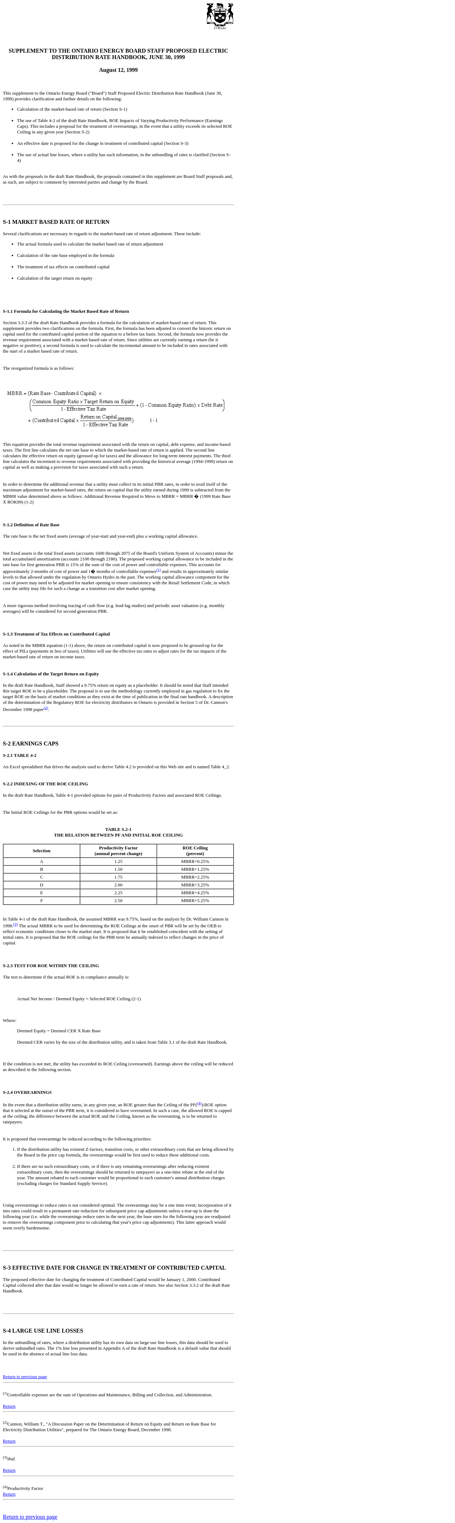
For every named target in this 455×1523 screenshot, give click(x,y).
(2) (46, 707)
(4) (199, 1103)
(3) (15, 924)
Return (9, 1406)
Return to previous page (25, 1376)
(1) (158, 570)
